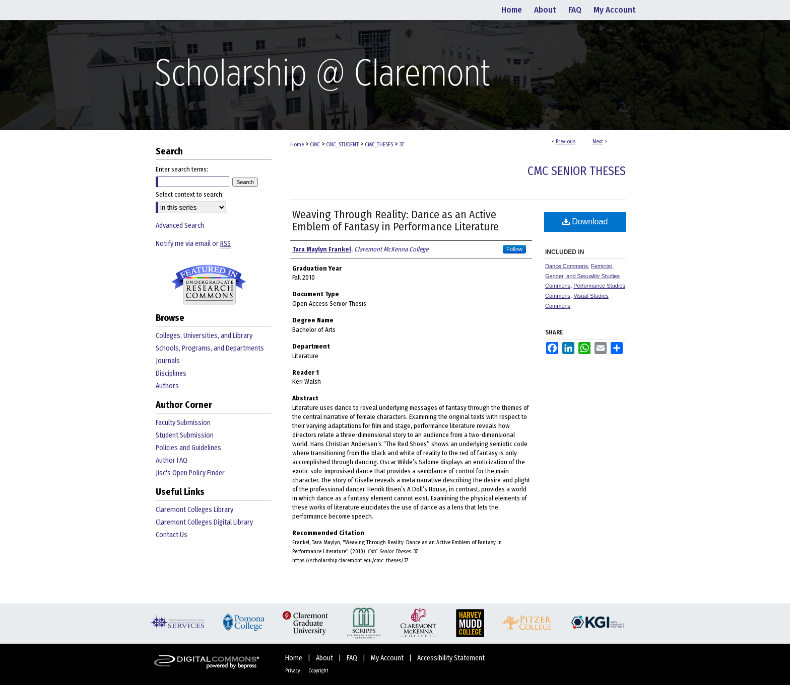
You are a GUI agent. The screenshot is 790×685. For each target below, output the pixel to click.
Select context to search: (190, 194)
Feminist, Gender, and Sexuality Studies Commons (582, 276)
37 (401, 144)
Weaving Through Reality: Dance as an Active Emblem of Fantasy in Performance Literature (395, 220)
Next (597, 141)
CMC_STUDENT (342, 144)
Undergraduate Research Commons (208, 285)
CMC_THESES (379, 144)
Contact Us (171, 535)
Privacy (293, 671)
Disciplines (171, 373)
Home (297, 144)
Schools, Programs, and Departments (210, 348)
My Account (388, 658)
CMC (315, 144)
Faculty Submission (183, 422)
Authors (167, 386)
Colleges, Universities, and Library (204, 335)
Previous (565, 141)
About (325, 658)
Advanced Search (180, 225)
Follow (514, 249)
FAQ (353, 658)
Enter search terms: (182, 169)
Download (585, 221)
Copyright (318, 671)
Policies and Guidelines (188, 448)
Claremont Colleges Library (194, 509)
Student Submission (185, 435)
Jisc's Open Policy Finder (190, 473)
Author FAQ (171, 460)
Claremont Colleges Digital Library (204, 522)
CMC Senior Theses (577, 171)
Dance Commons (566, 266)
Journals (168, 361)
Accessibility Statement (451, 658)
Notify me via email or (193, 243)
